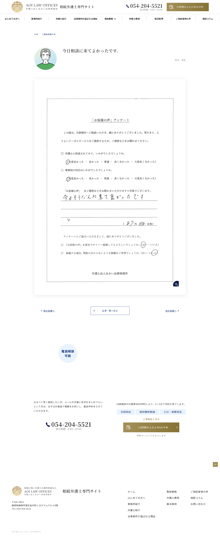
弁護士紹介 (61, 18)
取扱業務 (172, 495)
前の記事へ (49, 310)
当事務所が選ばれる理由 (85, 18)
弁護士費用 (134, 18)
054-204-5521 (70, 431)
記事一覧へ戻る (110, 310)
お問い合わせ (198, 507)
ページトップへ (210, 468)
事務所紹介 (36, 18)
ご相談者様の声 (183, 18)
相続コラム (207, 18)
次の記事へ (171, 310)
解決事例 (159, 18)
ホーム (131, 495)
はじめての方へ (12, 18)
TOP (36, 34)
